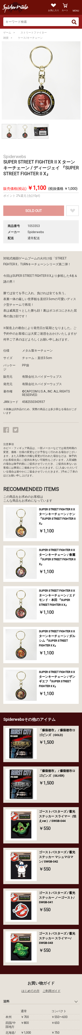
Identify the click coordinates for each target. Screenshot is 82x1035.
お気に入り (53, 10)
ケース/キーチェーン (30, 37)
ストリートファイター (34, 32)
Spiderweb (20, 7)
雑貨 (6, 37)
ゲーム (7, 32)
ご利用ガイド (52, 991)
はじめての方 (30, 991)
